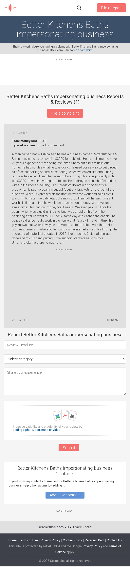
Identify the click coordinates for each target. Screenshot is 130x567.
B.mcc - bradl (82, 527)
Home (12, 540)
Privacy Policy (50, 540)
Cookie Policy (72, 540)
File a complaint (65, 113)
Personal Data (94, 540)
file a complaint (82, 50)
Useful (18, 320)
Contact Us (114, 540)
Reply (112, 320)
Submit (69, 447)
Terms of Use (28, 540)
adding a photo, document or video (36, 429)
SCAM (11, 8)
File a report (111, 8)
